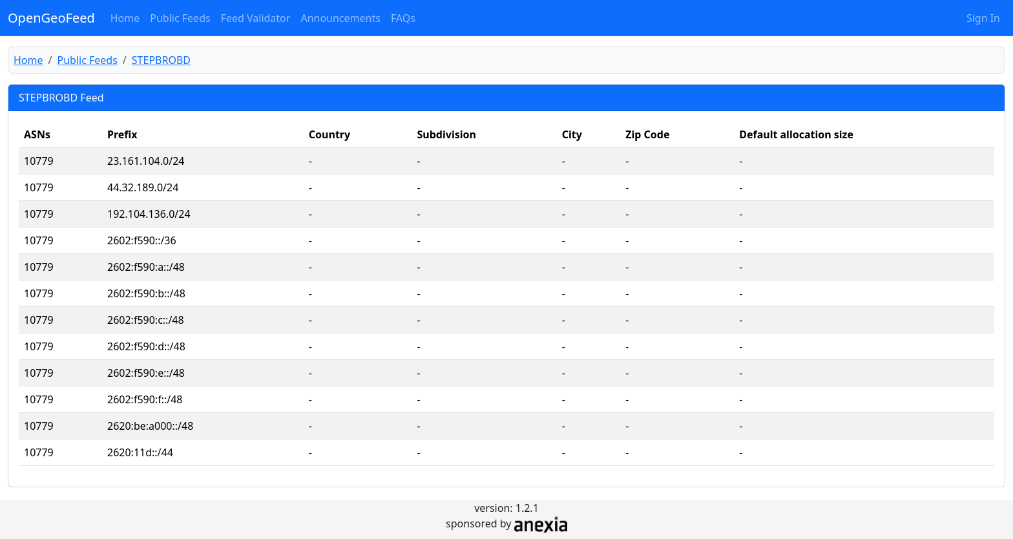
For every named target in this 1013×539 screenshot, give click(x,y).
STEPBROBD (161, 60)
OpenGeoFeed (51, 17)
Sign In (983, 18)
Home (125, 18)
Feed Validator (256, 18)
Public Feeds (180, 18)
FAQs (403, 18)
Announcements (340, 18)
